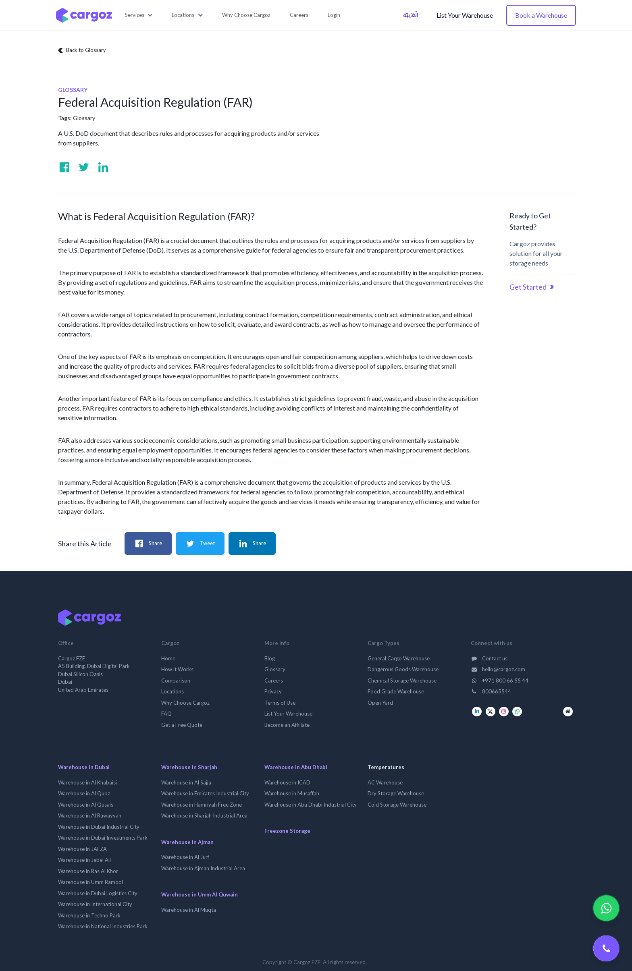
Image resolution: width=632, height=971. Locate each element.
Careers (273, 680)
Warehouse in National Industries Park (103, 926)
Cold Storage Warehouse (397, 804)
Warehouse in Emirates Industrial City (205, 793)
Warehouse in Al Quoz (84, 793)
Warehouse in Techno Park (89, 915)
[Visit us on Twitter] (83, 167)
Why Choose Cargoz (185, 702)
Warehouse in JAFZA (82, 849)
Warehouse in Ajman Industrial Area (203, 868)
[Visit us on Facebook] (64, 167)
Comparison (175, 680)
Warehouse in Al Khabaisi (87, 782)
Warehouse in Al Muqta (188, 910)
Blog (269, 658)
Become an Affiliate (287, 725)
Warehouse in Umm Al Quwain (199, 894)
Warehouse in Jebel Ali (84, 860)
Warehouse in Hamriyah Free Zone (201, 804)
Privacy (273, 691)
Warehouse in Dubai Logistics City (97, 893)
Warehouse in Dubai (84, 767)
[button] (139, 15)
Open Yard (380, 702)
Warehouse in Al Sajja (186, 782)
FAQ (166, 713)
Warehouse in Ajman (187, 842)
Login (334, 15)
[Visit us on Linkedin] (103, 167)
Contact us (489, 658)
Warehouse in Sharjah (189, 767)
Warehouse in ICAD (287, 782)
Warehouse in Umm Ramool (90, 882)
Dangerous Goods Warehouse (403, 669)
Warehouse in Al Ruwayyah (89, 815)
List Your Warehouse (465, 15)
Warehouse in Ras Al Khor (88, 871)
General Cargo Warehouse (399, 658)
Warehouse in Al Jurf (185, 857)
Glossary (84, 117)
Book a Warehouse (541, 15)
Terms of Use (279, 702)
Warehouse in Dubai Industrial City (98, 827)
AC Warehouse (385, 782)
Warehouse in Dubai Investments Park (103, 837)
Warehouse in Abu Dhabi (295, 767)
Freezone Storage (287, 831)
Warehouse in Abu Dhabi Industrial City (310, 804)
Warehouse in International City (95, 904)
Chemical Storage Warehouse (402, 680)
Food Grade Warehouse (396, 691)
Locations (172, 691)
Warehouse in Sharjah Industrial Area (204, 815)
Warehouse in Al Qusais (85, 804)
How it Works (177, 669)
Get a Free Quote (181, 725)
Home (168, 658)
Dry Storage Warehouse (396, 793)
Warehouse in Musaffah (291, 793)
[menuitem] (246, 15)
